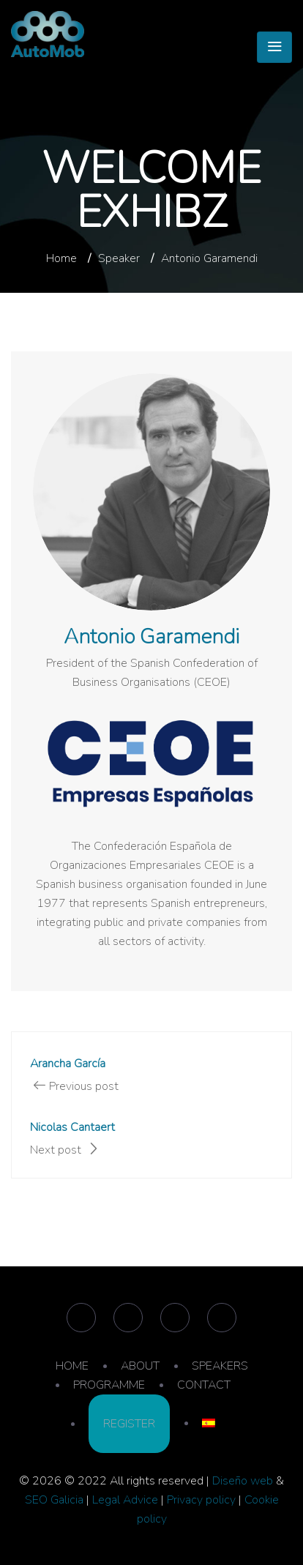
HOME (72, 1366)
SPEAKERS (220, 1366)
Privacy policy (201, 1500)
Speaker (119, 258)
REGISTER (129, 1424)
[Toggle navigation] (274, 47)
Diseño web (242, 1481)
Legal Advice (125, 1500)
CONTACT (204, 1385)
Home (61, 258)
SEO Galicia (54, 1500)
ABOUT (140, 1366)
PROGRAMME (109, 1385)
